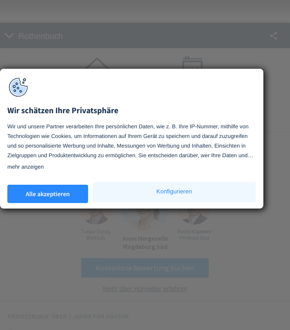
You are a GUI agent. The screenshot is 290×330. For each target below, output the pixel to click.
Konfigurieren (174, 191)
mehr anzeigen (25, 167)
